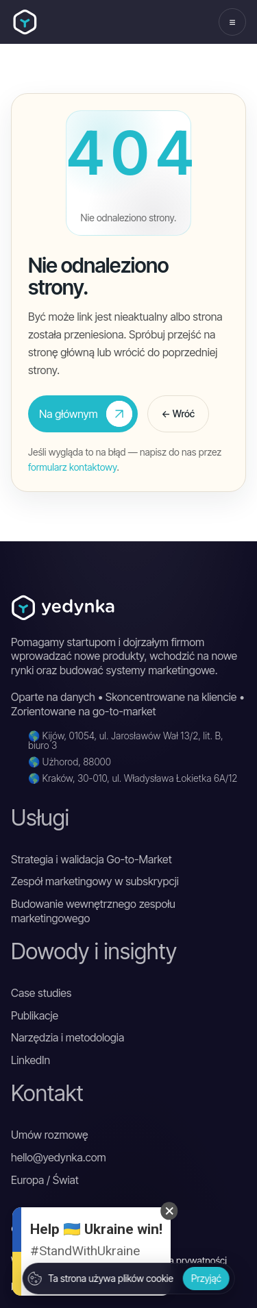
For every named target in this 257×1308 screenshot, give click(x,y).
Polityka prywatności (184, 1260)
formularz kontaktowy (72, 467)
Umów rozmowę (49, 1135)
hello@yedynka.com (58, 1157)
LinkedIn (30, 1060)
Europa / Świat (45, 1180)
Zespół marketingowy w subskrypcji (95, 881)
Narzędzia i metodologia (67, 1037)
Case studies (41, 993)
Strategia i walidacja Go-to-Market (91, 859)
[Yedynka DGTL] (25, 22)
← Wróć (178, 413)
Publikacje (34, 1015)
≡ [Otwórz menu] (232, 22)
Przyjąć (206, 1278)
